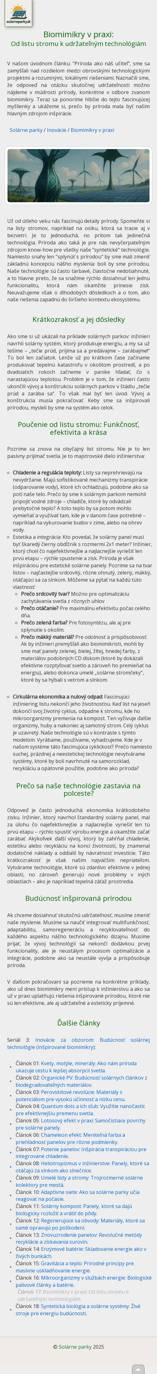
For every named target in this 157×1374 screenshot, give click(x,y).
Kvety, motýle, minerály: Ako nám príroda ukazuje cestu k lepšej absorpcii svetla (76, 1067)
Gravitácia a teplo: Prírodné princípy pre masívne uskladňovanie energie (75, 1267)
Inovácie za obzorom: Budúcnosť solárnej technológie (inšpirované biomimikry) (78, 1043)
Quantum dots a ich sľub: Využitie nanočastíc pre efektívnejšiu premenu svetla (80, 1110)
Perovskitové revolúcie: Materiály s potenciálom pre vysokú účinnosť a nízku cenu (70, 1096)
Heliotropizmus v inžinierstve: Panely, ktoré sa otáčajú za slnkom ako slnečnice (82, 1167)
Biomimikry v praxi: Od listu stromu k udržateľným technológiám (73, 1295)
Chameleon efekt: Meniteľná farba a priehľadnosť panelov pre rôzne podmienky (70, 1138)
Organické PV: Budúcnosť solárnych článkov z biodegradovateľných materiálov (81, 1081)
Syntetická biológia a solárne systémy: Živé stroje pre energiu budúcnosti (78, 1310)
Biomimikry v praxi (92, 130)
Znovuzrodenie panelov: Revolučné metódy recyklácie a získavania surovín (79, 1238)
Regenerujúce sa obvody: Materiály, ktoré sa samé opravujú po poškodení (80, 1224)
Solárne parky (26, 130)
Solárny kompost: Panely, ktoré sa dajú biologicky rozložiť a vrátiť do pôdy (74, 1210)
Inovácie (56, 130)
